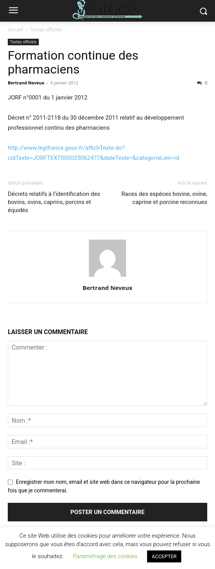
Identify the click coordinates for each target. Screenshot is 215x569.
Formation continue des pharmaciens (73, 62)
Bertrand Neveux (26, 83)
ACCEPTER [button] (164, 556)
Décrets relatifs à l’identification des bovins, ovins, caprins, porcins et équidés (54, 202)
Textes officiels (46, 29)
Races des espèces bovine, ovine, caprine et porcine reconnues (164, 198)
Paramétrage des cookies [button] (105, 556)
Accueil (15, 29)
